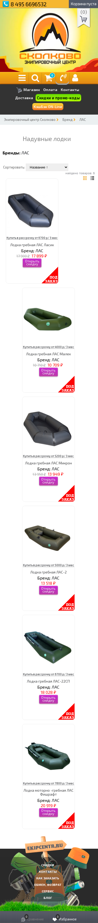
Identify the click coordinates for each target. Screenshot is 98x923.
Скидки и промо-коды (58, 97)
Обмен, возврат (48, 884)
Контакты (70, 90)
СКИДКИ (47, 865)
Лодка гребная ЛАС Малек (48, 354)
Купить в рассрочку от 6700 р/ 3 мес (32, 237)
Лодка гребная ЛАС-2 (48, 572)
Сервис (48, 891)
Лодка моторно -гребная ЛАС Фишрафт (48, 792)
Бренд (67, 119)
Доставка (24, 97)
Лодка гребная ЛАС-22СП (48, 681)
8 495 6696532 (29, 4)
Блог (48, 897)
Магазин (28, 90)
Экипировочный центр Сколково (30, 119)
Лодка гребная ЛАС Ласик (32, 245)
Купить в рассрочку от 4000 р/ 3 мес (48, 346)
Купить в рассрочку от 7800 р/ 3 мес (48, 783)
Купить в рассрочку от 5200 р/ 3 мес (48, 456)
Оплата (50, 90)
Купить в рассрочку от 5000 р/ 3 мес (48, 565)
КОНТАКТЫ (48, 871)
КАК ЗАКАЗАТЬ (47, 878)
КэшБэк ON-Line (48, 106)
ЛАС (82, 119)
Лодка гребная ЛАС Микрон (48, 463)
